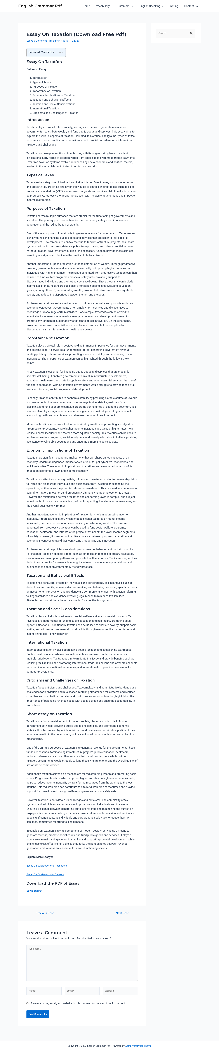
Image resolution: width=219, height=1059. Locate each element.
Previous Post (43, 913)
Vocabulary (107, 6)
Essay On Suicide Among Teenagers (48, 865)
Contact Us (191, 6)
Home (89, 6)
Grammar (128, 6)
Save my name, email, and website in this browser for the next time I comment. (78, 1006)
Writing (174, 6)
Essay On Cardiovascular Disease (46, 874)
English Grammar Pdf (40, 5)
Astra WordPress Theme (138, 1045)
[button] (59, 52)
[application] (114, 6)
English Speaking (153, 6)
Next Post (124, 913)
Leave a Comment (37, 40)
